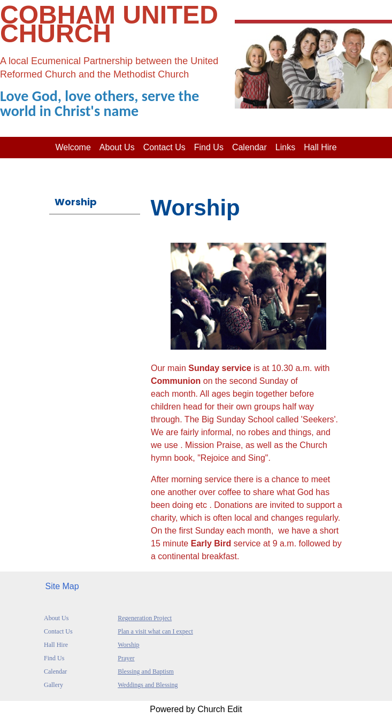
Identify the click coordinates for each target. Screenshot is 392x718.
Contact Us (164, 147)
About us (117, 147)
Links (285, 147)
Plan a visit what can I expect (155, 631)
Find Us (209, 147)
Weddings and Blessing (148, 685)
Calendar (249, 147)
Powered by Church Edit (196, 709)
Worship (76, 202)
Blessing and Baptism (146, 671)
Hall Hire (320, 147)
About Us (56, 618)
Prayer (126, 658)
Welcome (72, 147)
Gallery (53, 685)
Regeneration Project (145, 618)
